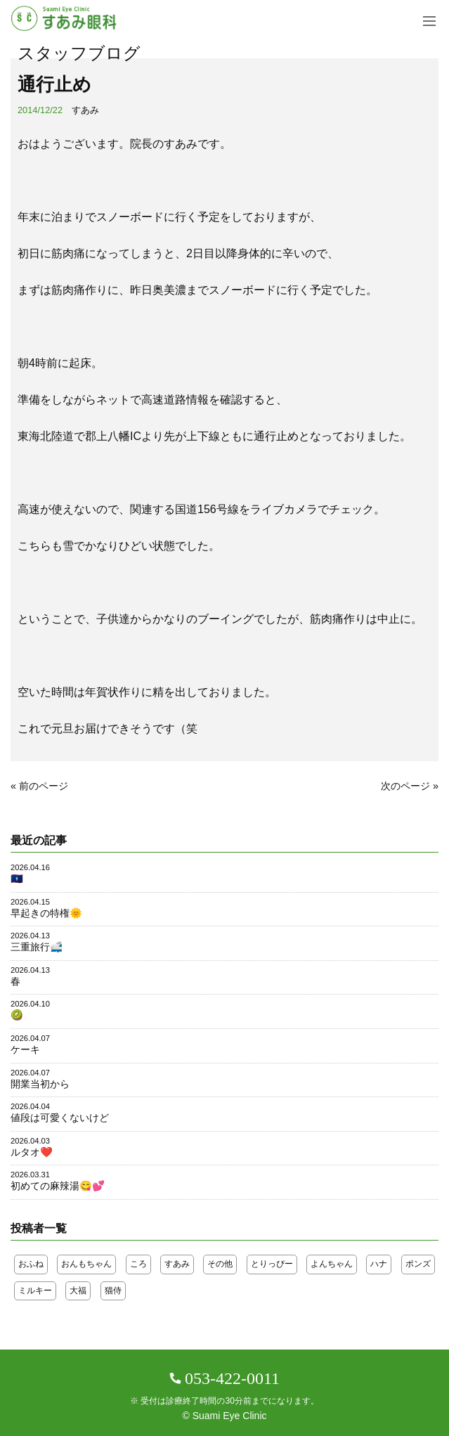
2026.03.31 (30, 1174)
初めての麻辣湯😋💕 (58, 1185)
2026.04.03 (30, 1141)
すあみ (85, 110)
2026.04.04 (30, 1106)
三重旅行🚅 (37, 946)
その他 (220, 1264)
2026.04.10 (30, 1004)
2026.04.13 (30, 935)
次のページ (405, 785)
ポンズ (418, 1264)
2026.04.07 (30, 1038)
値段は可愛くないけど (60, 1117)
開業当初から (40, 1083)
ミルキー (35, 1290)
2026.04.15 (30, 902)
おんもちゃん (86, 1264)
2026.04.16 (30, 867)
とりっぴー (272, 1264)
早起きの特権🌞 (46, 913)
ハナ (378, 1264)
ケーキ (25, 1049)
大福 (78, 1290)
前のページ (43, 785)
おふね (31, 1264)
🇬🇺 (17, 878)
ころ (138, 1264)
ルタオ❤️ (32, 1152)
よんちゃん (332, 1264)
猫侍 (113, 1290)
